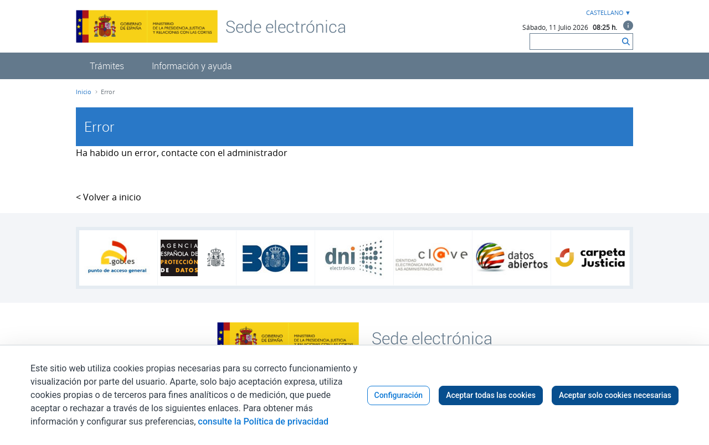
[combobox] (607, 13)
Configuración (398, 395)
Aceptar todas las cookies (491, 395)
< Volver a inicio (108, 197)
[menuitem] (107, 66)
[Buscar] (574, 41)
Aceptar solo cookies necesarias (615, 395)
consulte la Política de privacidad (263, 421)
